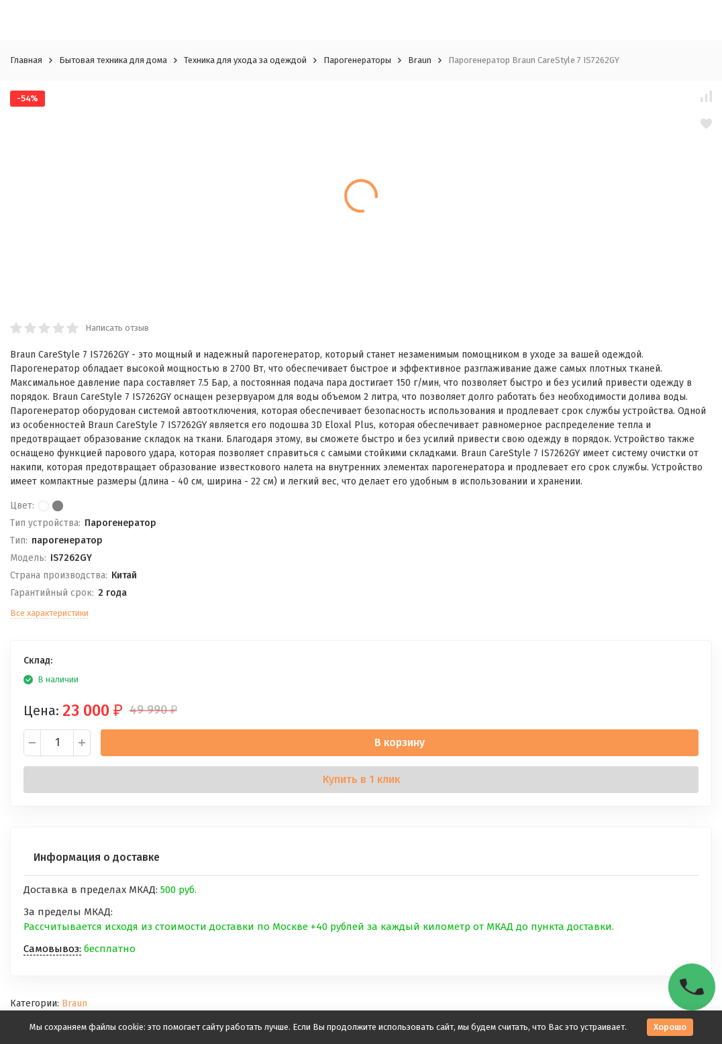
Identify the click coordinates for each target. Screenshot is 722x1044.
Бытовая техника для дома (113, 60)
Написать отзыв (117, 328)
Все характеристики (49, 613)
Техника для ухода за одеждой (245, 60)
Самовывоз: (52, 949)
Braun (419, 60)
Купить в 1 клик (361, 779)
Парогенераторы (357, 60)
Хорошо (670, 1027)
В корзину (399, 742)
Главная (26, 60)
